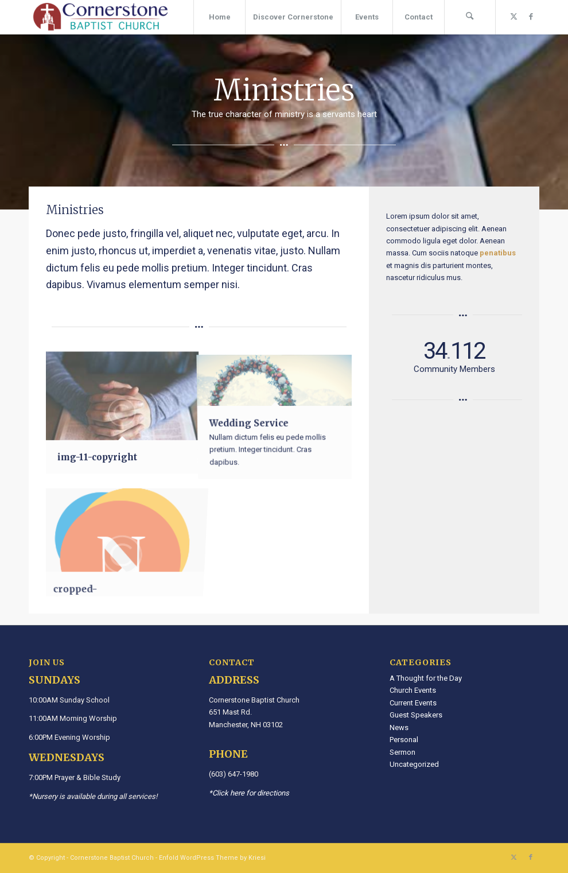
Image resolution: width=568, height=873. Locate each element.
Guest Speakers (416, 715)
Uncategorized (414, 764)
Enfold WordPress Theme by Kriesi (212, 858)
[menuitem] (219, 17)
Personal (404, 739)
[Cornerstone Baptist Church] (100, 17)
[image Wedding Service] (275, 412)
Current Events (413, 703)
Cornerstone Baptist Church (112, 858)
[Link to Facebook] (530, 16)
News (399, 727)
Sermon (402, 752)
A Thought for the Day (426, 678)
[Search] (470, 17)
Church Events (413, 690)
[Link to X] (513, 16)
